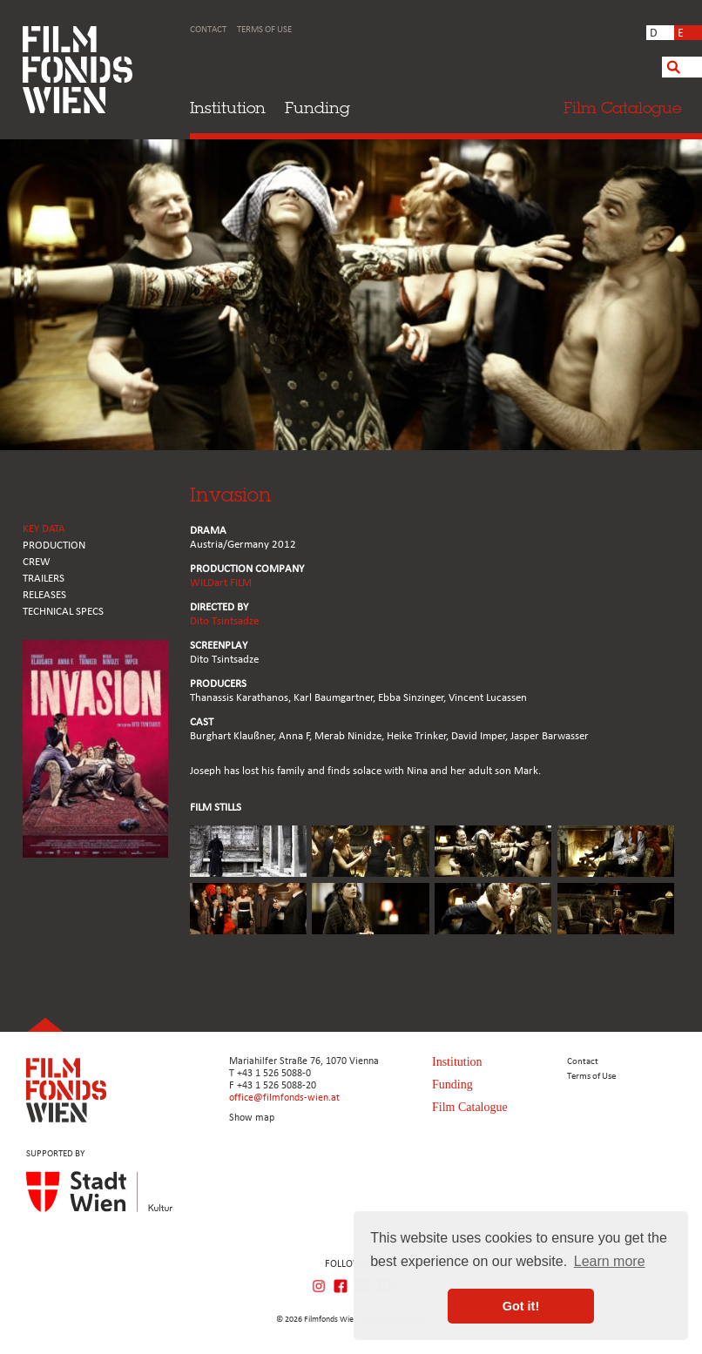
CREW (37, 562)
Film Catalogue (470, 1107)
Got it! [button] (521, 1306)
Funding (317, 107)
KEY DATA (44, 529)
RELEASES (44, 595)
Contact (208, 30)
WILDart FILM (221, 583)
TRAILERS (43, 578)
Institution (228, 107)
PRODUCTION (54, 545)
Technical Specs (63, 611)
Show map (251, 1118)
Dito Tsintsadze (224, 621)
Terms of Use (264, 30)
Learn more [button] (609, 1261)
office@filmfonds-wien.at (284, 1098)
